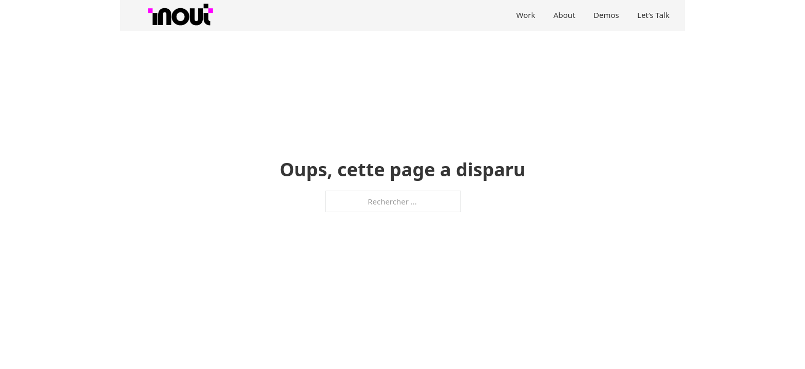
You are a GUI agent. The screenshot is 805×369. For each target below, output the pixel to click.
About (564, 15)
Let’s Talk (653, 15)
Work (525, 15)
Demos (606, 15)
